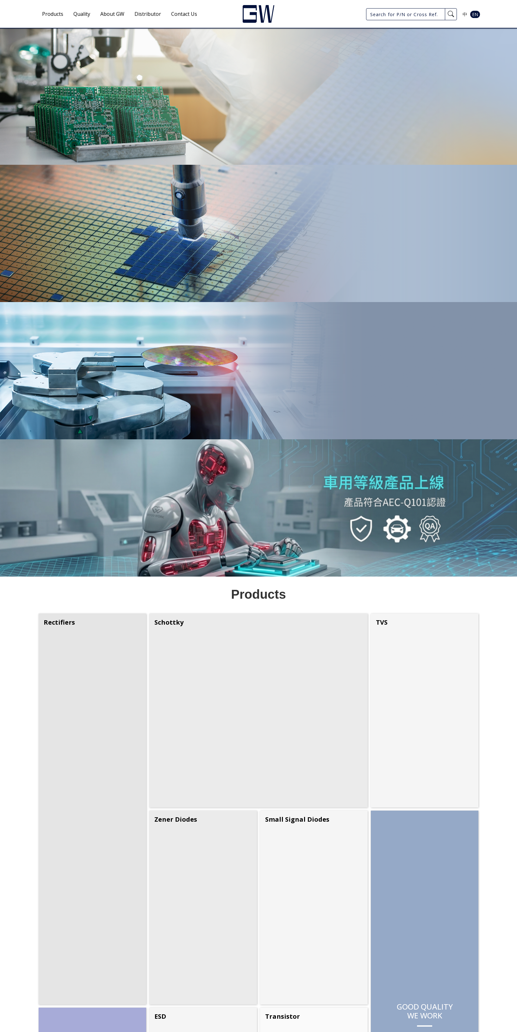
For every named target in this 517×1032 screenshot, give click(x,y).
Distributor (147, 13)
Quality (81, 13)
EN (475, 14)
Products (52, 13)
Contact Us (184, 13)
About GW (112, 13)
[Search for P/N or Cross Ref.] (405, 14)
